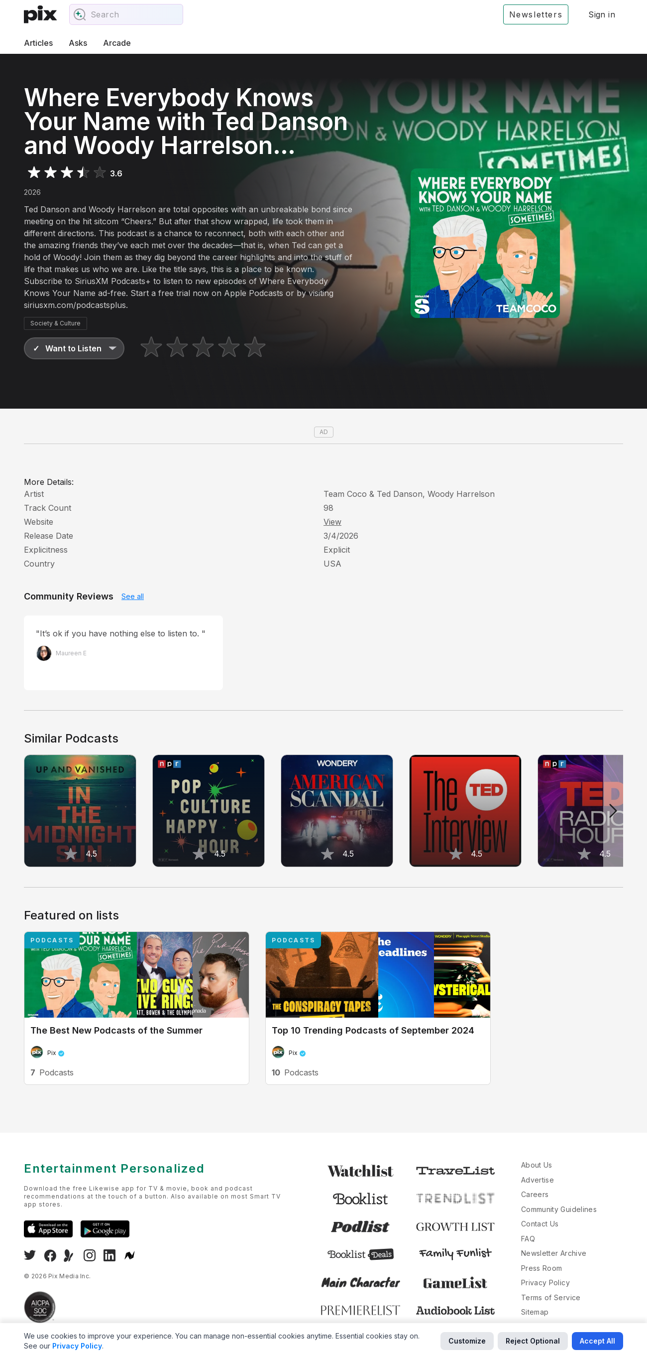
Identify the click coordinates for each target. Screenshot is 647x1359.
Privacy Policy (545, 1282)
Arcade (117, 43)
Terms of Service (551, 1297)
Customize (467, 1341)
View (332, 522)
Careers (534, 1194)
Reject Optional (533, 1341)
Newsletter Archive (553, 1253)
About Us (536, 1165)
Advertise (537, 1180)
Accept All (597, 1341)
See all (132, 596)
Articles (38, 43)
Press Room (541, 1268)
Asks (78, 43)
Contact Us (540, 1223)
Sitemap (534, 1312)
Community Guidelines (559, 1209)
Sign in (601, 14)
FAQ (528, 1238)
